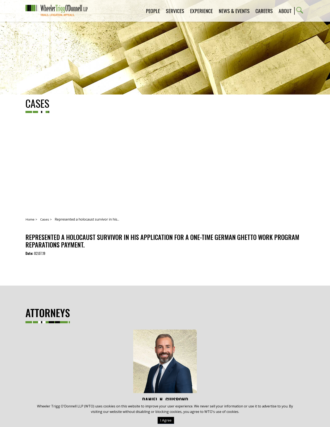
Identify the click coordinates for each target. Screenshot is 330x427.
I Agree (166, 420)
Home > (31, 219)
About (285, 11)
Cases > (46, 219)
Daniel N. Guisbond (165, 366)
